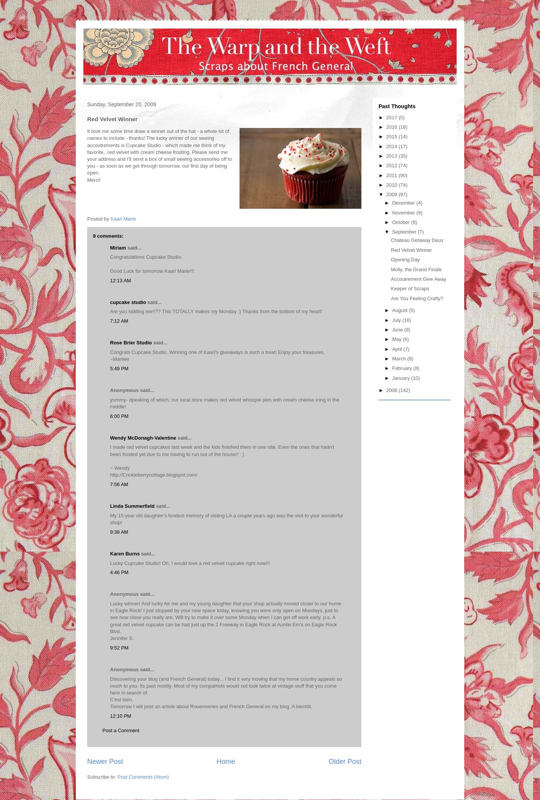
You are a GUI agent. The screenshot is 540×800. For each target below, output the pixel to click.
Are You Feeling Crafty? (417, 298)
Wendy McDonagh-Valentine (143, 438)
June (398, 330)
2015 (392, 136)
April (398, 349)
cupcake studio (128, 302)
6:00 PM (119, 416)
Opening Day (405, 259)
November (404, 213)
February (403, 368)
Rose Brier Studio (131, 343)
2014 (392, 146)
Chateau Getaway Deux (417, 240)
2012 (392, 165)
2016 (392, 127)
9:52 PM (119, 648)
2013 (392, 156)
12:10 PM (120, 716)
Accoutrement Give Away (418, 279)
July (397, 320)
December (404, 203)
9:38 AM (119, 532)
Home (226, 761)
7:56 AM (119, 484)
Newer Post (105, 761)
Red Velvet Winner (411, 250)
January (401, 378)
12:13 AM (120, 280)
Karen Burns (125, 554)
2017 (392, 117)
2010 (392, 185)
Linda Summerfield (132, 506)
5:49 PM (119, 368)
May (397, 339)
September (405, 232)
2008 (392, 390)
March (399, 359)
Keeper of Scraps (410, 288)
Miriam (118, 248)
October (401, 222)
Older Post (345, 761)
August (400, 310)
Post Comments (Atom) (143, 777)
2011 (392, 175)
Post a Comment (120, 730)
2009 (392, 194)
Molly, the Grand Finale (416, 269)
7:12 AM (119, 321)
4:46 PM (119, 572)
